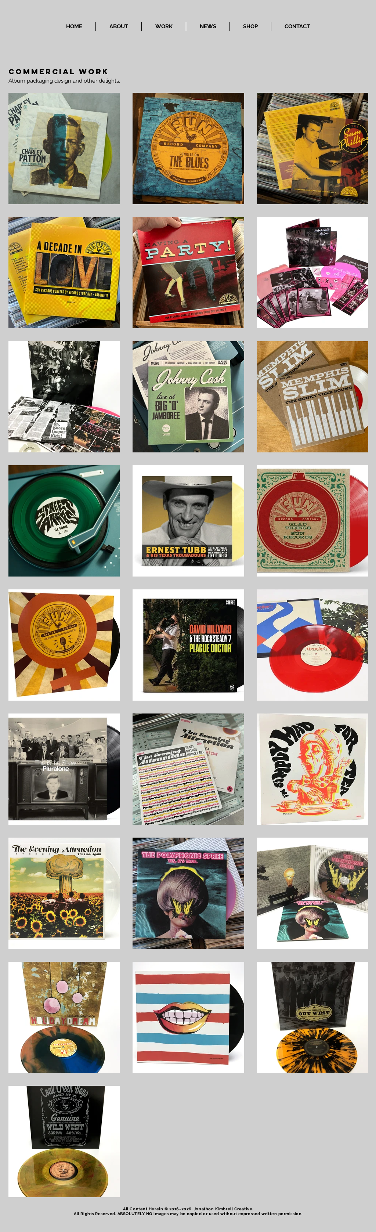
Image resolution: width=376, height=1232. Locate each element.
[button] (164, 26)
